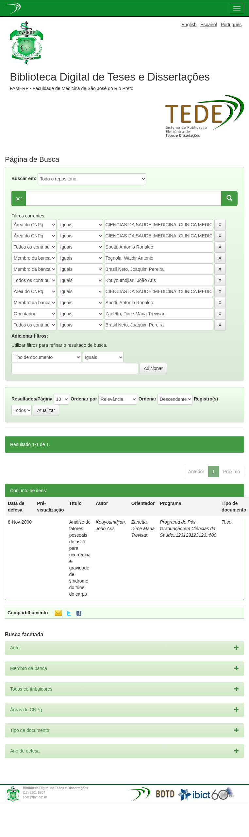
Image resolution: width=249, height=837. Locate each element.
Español (208, 24)
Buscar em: (23, 178)
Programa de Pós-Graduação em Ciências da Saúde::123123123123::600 (188, 528)
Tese (226, 522)
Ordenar (147, 398)
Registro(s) (206, 398)
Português (231, 24)
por (18, 198)
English (189, 24)
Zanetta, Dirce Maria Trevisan (143, 528)
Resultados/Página (31, 398)
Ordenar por (84, 398)
